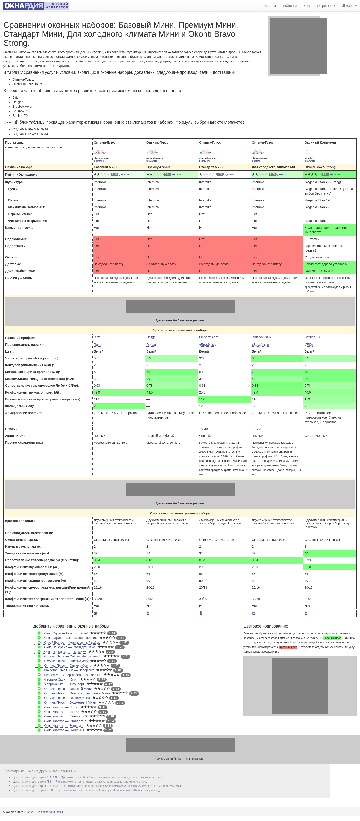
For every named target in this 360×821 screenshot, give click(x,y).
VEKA (309, 344)
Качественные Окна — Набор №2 (64, 670)
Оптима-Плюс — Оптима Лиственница (67, 656)
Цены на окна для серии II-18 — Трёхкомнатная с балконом (75, 790)
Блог (306, 6)
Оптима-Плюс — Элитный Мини (63, 689)
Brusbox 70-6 (261, 337)
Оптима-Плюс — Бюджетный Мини (65, 702)
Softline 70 (312, 337)
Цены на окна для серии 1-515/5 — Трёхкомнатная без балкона (76, 777)
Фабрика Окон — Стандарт (59, 684)
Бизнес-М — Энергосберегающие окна (67, 675)
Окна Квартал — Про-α (56, 707)
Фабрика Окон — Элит (56, 679)
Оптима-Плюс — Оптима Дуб (61, 661)
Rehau (98, 344)
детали (124, 174)
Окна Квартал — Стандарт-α (60, 721)
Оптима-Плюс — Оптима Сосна (62, 665)
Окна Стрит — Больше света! (61, 633)
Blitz (97, 337)
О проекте (326, 6)
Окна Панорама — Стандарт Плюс (65, 647)
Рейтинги (290, 6)
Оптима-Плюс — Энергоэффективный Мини (72, 693)
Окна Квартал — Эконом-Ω (59, 730)
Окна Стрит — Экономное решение (65, 638)
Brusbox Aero (208, 337)
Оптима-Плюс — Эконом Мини (62, 698)
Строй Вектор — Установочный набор (67, 642)
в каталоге (99, 161)
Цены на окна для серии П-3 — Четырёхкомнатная (68, 781)
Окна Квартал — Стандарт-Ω (60, 716)
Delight (151, 337)
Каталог (270, 6)
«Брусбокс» (207, 344)
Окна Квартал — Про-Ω (56, 712)
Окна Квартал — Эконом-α (58, 725)
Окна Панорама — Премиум (60, 651)
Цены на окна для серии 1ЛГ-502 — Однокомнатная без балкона (85, 786)
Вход (349, 6)
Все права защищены (49, 812)
